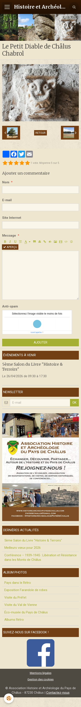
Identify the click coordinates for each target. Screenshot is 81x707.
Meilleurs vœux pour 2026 (22, 548)
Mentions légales (40, 673)
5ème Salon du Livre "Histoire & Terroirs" (33, 540)
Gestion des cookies (40, 679)
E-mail (7, 200)
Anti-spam (10, 306)
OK (74, 402)
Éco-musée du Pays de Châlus (26, 612)
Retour (40, 132)
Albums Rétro (14, 620)
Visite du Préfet (15, 597)
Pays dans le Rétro (17, 583)
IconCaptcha (36, 332)
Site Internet (11, 218)
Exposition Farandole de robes (25, 590)
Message (9, 235)
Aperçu (10, 247)
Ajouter (40, 342)
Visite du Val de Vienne (20, 605)
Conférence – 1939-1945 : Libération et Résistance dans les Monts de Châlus (40, 557)
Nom (5, 182)
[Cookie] (9, 698)
